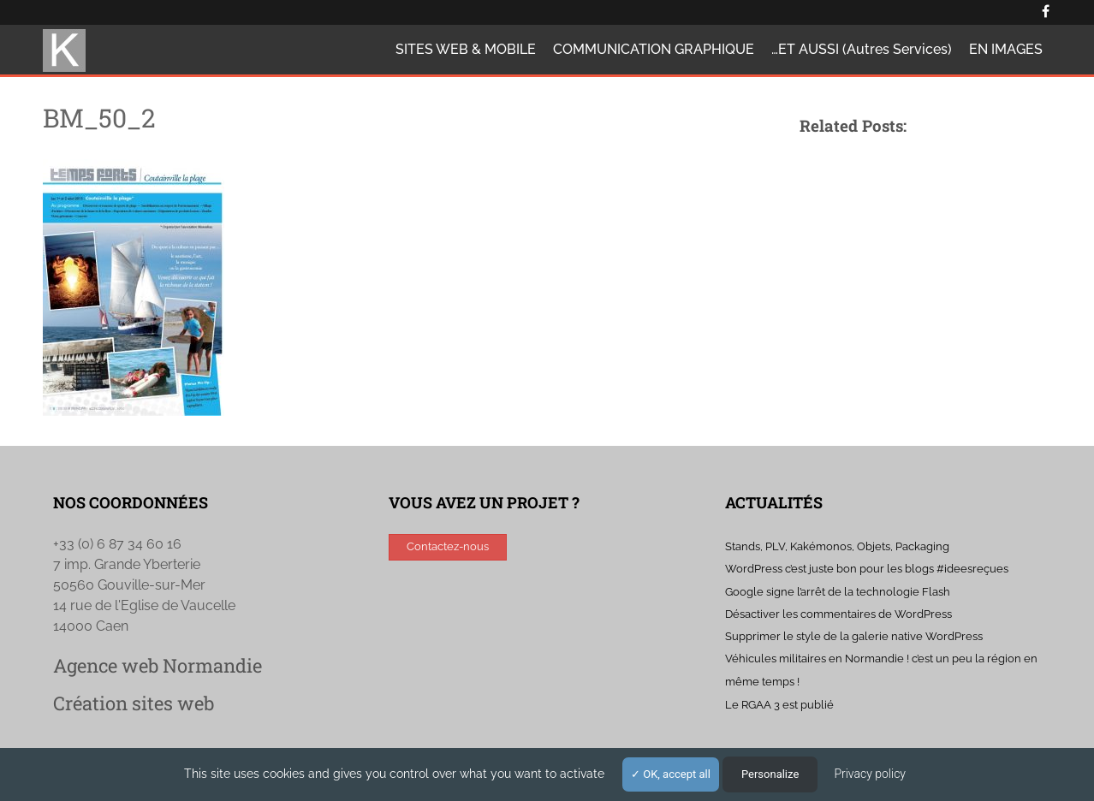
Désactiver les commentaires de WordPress (838, 614)
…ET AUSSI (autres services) (861, 49)
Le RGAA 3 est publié (779, 704)
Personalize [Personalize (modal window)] (770, 774)
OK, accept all (671, 774)
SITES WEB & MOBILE (465, 49)
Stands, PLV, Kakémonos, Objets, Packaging (837, 546)
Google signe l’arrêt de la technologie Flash (837, 591)
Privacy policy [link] (870, 773)
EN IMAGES (1006, 49)
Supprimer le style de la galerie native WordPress (854, 636)
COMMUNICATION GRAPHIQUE (653, 49)
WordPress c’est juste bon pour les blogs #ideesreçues (866, 568)
